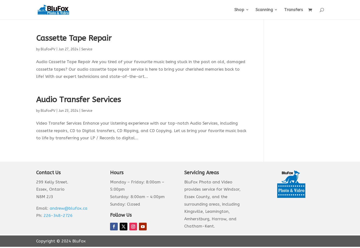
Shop (239, 10)
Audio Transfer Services (78, 99)
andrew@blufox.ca (68, 208)
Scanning (264, 10)
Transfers (293, 10)
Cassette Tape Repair (73, 38)
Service (86, 49)
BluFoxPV (48, 49)
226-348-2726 (58, 215)
